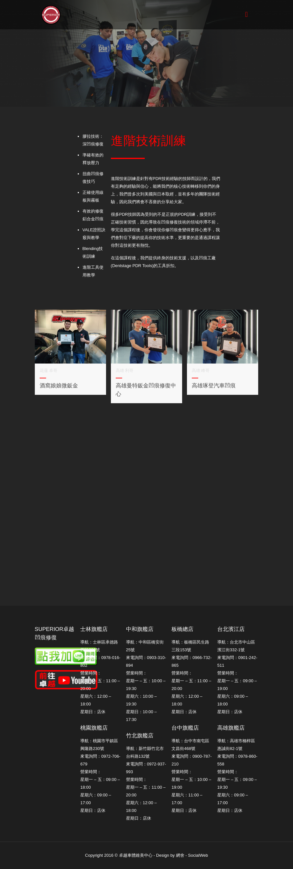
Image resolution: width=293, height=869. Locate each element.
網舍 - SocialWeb (192, 855)
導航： (223, 642)
